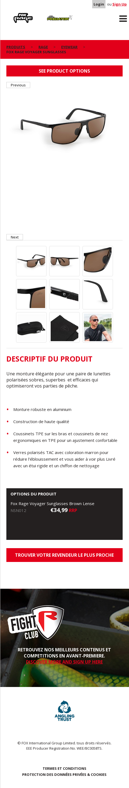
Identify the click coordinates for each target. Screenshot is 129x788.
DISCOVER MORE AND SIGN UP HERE (64, 662)
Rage (11, 14)
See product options (64, 71)
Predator (49, 14)
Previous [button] (18, 85)
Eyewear (69, 46)
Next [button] (15, 237)
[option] (64, 127)
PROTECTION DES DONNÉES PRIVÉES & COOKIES (64, 774)
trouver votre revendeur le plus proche (64, 555)
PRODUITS (15, 46)
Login (99, 4)
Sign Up (119, 4)
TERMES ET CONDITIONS (64, 768)
